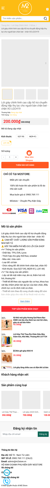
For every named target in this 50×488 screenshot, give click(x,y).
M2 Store (23, 485)
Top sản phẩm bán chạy (25, 309)
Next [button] (46, 63)
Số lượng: (5, 151)
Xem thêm (25, 301)
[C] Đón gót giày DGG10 (23, 351)
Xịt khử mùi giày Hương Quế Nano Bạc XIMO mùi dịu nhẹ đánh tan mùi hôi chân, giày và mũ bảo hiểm (30, 319)
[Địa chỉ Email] (25, 434)
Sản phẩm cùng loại (14, 385)
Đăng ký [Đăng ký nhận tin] (43, 434)
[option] (25, 63)
